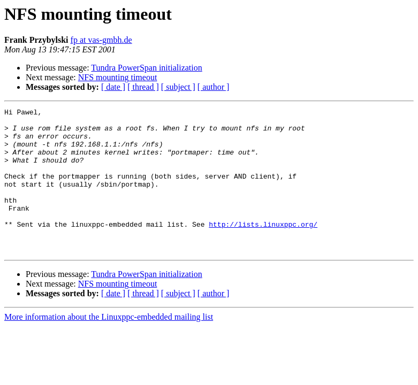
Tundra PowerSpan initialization (146, 67)
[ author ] (213, 86)
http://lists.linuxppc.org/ (263, 248)
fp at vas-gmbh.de (101, 39)
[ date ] (113, 86)
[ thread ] (143, 86)
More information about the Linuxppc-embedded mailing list (108, 345)
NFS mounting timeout (117, 77)
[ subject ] (178, 86)
